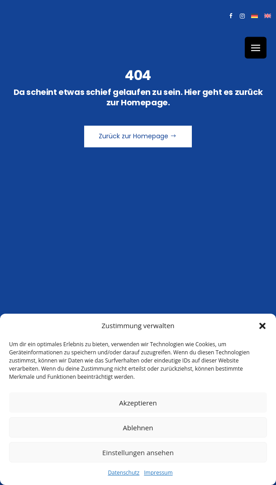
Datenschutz (123, 472)
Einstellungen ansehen (138, 452)
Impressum (158, 472)
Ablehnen (138, 427)
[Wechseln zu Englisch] (267, 18)
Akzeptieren (138, 402)
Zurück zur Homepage (133, 136)
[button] (262, 325)
